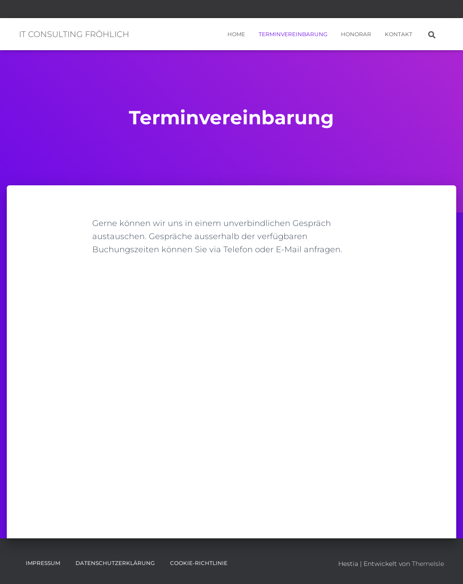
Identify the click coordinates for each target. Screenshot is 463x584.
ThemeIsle (428, 564)
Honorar (356, 34)
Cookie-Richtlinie (198, 563)
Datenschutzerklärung (115, 563)
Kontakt (398, 34)
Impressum (43, 563)
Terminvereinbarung (293, 34)
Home (236, 34)
